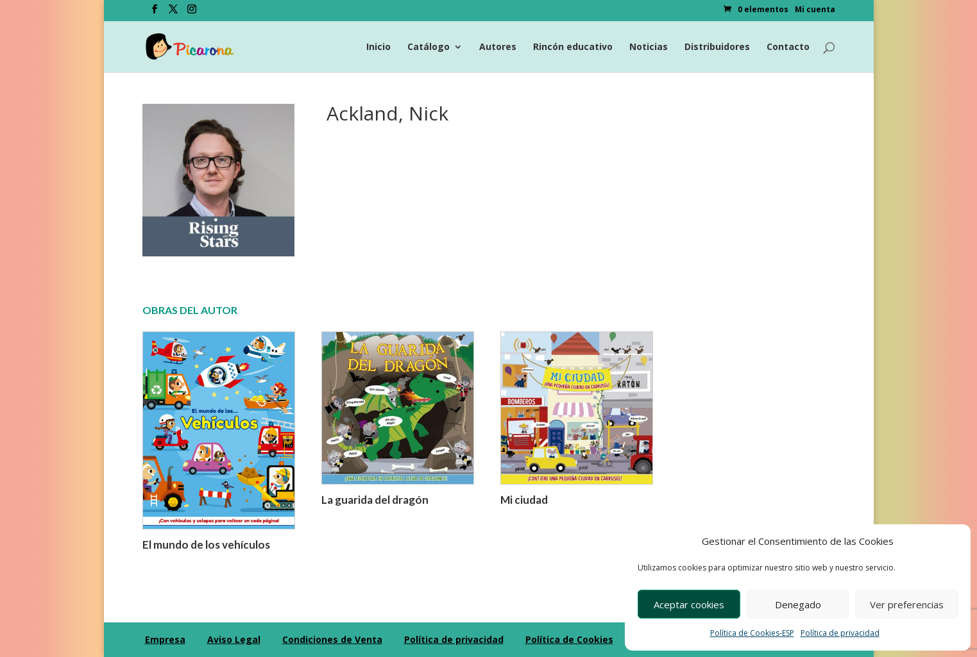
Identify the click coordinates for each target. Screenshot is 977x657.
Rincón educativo (573, 47)
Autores (497, 47)
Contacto (788, 47)
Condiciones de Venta (332, 639)
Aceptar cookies (689, 604)
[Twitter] (173, 12)
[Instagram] (191, 12)
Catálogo (428, 47)
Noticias (648, 47)
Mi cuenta (815, 10)
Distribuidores (717, 47)
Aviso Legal (233, 639)
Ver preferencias (907, 604)
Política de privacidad (840, 633)
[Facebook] (154, 12)
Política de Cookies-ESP (752, 633)
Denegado (798, 604)
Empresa (165, 639)
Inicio (378, 47)
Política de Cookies (569, 639)
